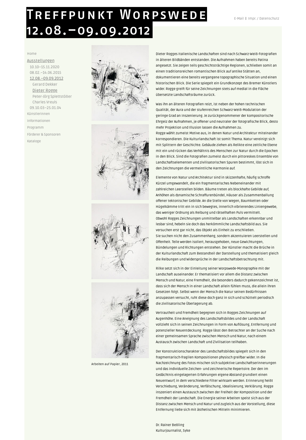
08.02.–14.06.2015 (45, 72)
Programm (35, 127)
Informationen (38, 121)
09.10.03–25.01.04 (45, 108)
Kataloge (34, 141)
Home (31, 54)
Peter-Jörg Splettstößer (52, 96)
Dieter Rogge (44, 90)
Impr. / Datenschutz (263, 18)
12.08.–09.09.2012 (46, 78)
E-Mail (239, 18)
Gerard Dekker (44, 84)
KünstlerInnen (38, 114)
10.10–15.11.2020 (44, 67)
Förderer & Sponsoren (44, 134)
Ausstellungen (40, 60)
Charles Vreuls (44, 102)
